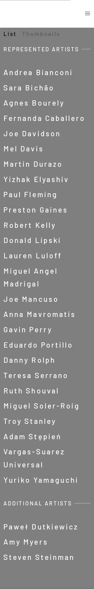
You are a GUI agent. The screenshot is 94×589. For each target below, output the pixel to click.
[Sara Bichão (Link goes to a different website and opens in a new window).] (47, 87)
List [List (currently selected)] (9, 33)
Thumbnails (41, 33)
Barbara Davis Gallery (40, 14)
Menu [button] (87, 13)
